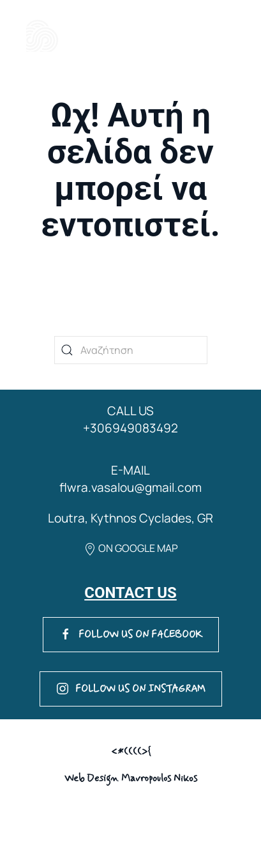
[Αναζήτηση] (130, 350)
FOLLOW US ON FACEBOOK (130, 634)
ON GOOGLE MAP (131, 548)
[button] (209, 35)
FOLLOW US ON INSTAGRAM (130, 689)
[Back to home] (42, 35)
